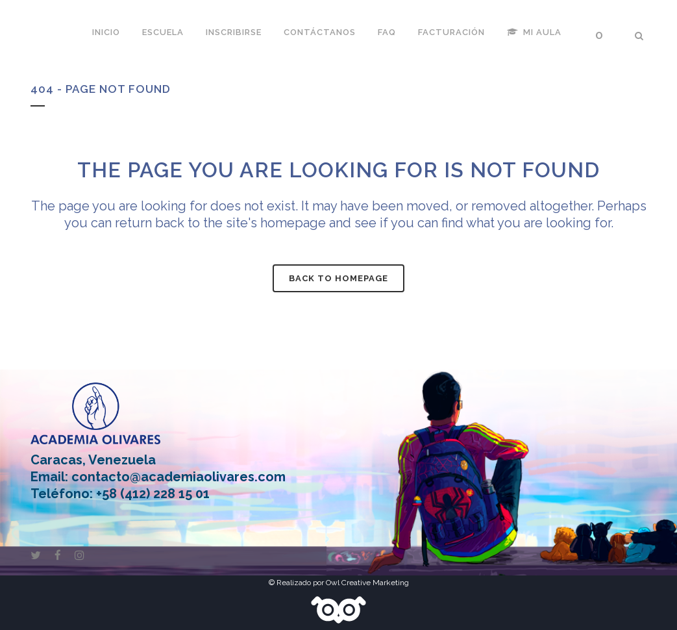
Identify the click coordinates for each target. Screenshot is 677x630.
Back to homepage (338, 278)
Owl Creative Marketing (367, 582)
